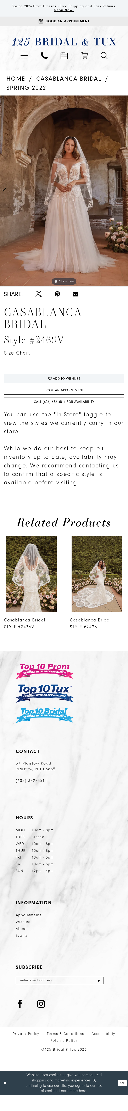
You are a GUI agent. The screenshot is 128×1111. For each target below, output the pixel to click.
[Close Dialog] (5, 1099)
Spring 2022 (26, 95)
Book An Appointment (64, 402)
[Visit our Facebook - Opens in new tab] (20, 1020)
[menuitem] (24, 63)
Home (15, 86)
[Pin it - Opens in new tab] (57, 302)
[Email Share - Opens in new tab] (75, 302)
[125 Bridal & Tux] (64, 49)
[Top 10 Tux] (44, 708)
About (21, 943)
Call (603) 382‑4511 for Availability (64, 416)
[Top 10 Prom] (44, 686)
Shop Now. (64, 16)
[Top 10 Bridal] (44, 730)
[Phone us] (44, 63)
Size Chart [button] (19, 361)
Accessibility (103, 1050)
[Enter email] (60, 996)
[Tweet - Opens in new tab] (38, 302)
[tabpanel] (64, 199)
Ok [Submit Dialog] (121, 1099)
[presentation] (31, 589)
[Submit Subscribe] (99, 996)
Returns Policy (63, 1057)
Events (22, 950)
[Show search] (104, 63)
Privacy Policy (26, 1050)
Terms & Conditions (65, 1050)
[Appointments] (64, 28)
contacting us (99, 480)
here (82, 1107)
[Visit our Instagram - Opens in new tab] (41, 1020)
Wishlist (23, 937)
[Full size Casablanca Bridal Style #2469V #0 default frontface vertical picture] (64, 199)
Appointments (28, 930)
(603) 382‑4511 (31, 795)
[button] (24, 63)
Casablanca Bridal (68, 86)
